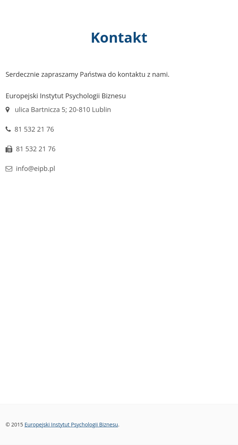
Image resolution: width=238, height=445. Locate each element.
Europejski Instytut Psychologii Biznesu (71, 424)
